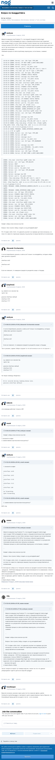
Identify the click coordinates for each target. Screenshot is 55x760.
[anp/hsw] (10, 285)
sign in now (42, 713)
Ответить (27, 26)
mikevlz (9, 403)
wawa (9, 520)
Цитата (18, 240)
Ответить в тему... (11, 723)
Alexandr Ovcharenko (15, 248)
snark (9, 423)
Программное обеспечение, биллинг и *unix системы (28, 20)
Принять (28, 756)
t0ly (8, 596)
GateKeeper (11, 687)
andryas (8, 18)
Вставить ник (6, 240)
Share (12, 733)
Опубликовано (16, 35)
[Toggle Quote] (4, 324)
